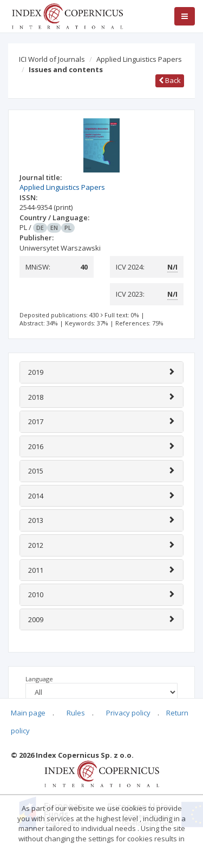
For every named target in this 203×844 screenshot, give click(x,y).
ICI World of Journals (52, 59)
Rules (76, 713)
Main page (28, 713)
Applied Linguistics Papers (139, 59)
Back (170, 80)
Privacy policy (128, 713)
